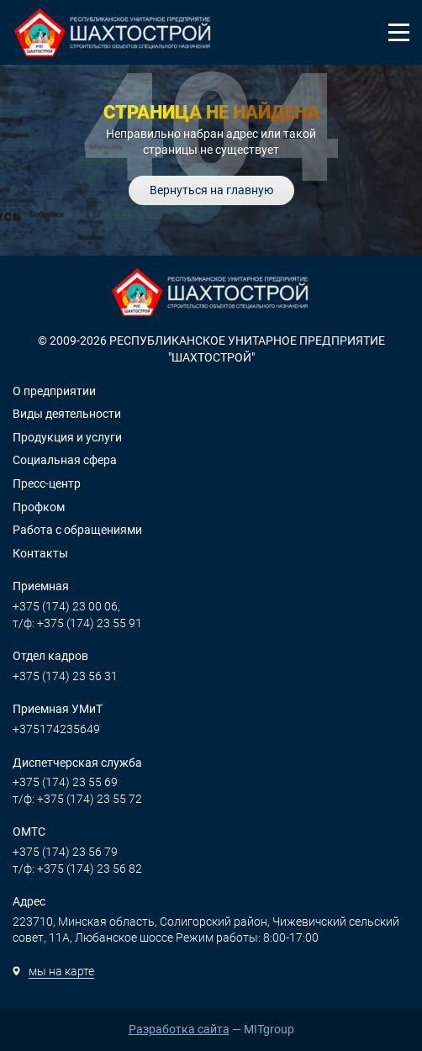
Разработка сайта (179, 1029)
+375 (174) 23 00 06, (66, 606)
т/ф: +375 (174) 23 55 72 (77, 798)
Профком (39, 507)
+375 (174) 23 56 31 (65, 676)
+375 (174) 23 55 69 (65, 782)
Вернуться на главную (211, 190)
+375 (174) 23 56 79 (65, 851)
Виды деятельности (67, 413)
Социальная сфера (65, 460)
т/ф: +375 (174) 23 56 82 (77, 868)
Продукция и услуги (67, 437)
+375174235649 (56, 729)
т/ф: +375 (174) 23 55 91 (77, 623)
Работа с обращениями (77, 529)
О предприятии (54, 391)
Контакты (40, 553)
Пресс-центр (47, 483)
